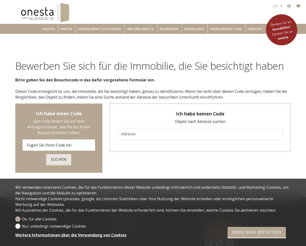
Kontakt (254, 29)
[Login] (289, 6)
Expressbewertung (226, 29)
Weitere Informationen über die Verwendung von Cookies (70, 235)
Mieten (66, 29)
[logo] (45, 12)
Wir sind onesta (140, 29)
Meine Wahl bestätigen (256, 232)
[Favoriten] (298, 6)
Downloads (194, 29)
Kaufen (49, 29)
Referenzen (169, 29)
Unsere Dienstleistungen (99, 29)
